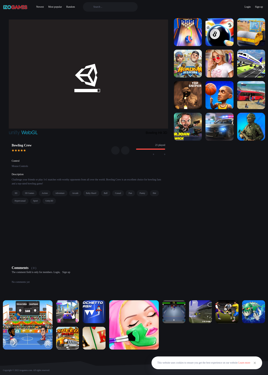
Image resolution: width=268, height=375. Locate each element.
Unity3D (49, 201)
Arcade (75, 193)
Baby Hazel (91, 193)
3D (16, 193)
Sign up (259, 6)
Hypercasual (20, 201)
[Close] (255, 362)
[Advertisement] (88, 233)
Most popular (55, 6)
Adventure (60, 193)
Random (70, 6)
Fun (130, 193)
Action (45, 193)
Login (247, 6)
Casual (118, 193)
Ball (106, 193)
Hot (154, 193)
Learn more (244, 362)
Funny (142, 193)
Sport (35, 201)
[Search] (113, 7)
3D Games (29, 193)
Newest (40, 6)
